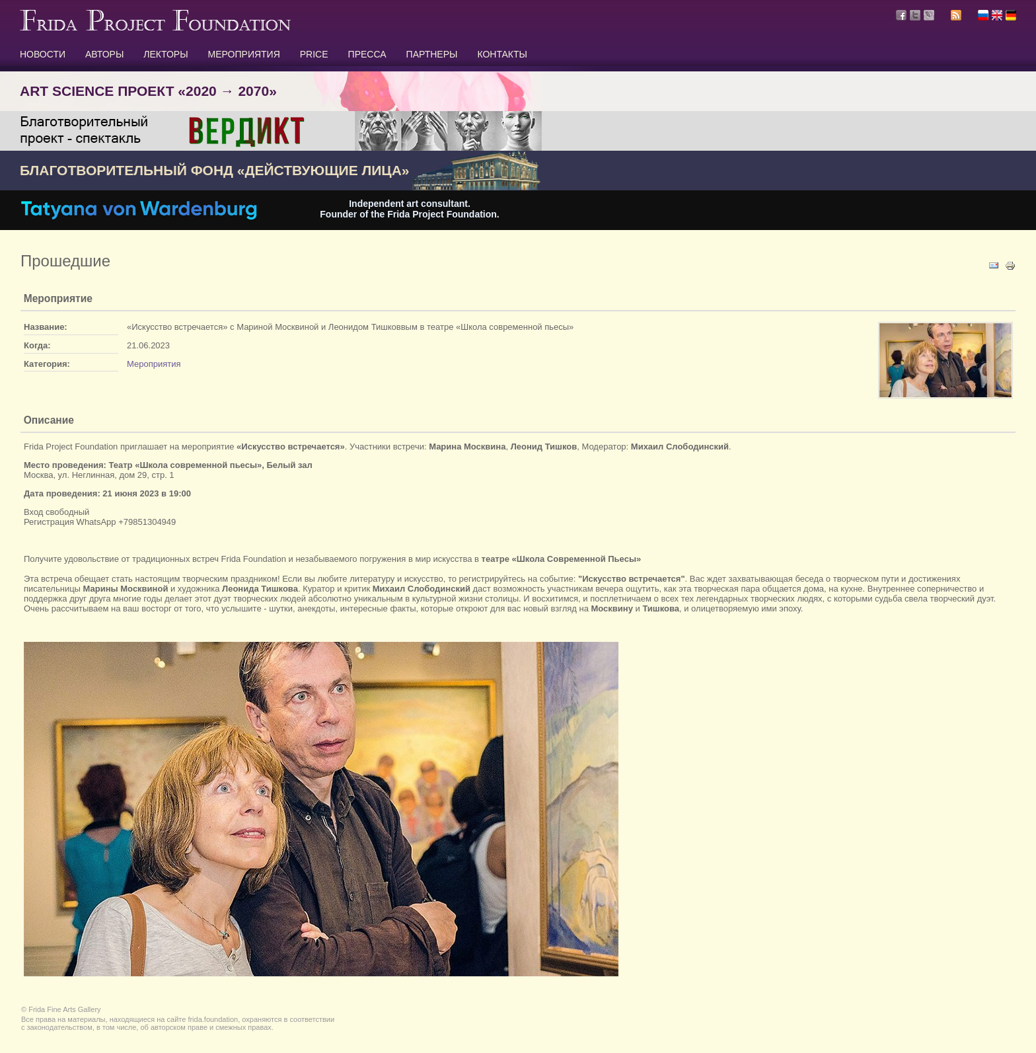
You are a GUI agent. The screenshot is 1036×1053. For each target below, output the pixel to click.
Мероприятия (154, 364)
